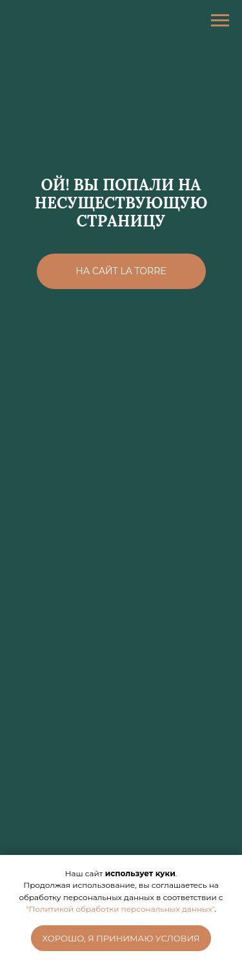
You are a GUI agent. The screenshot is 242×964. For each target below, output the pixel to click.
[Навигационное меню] (220, 20)
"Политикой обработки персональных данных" (120, 909)
